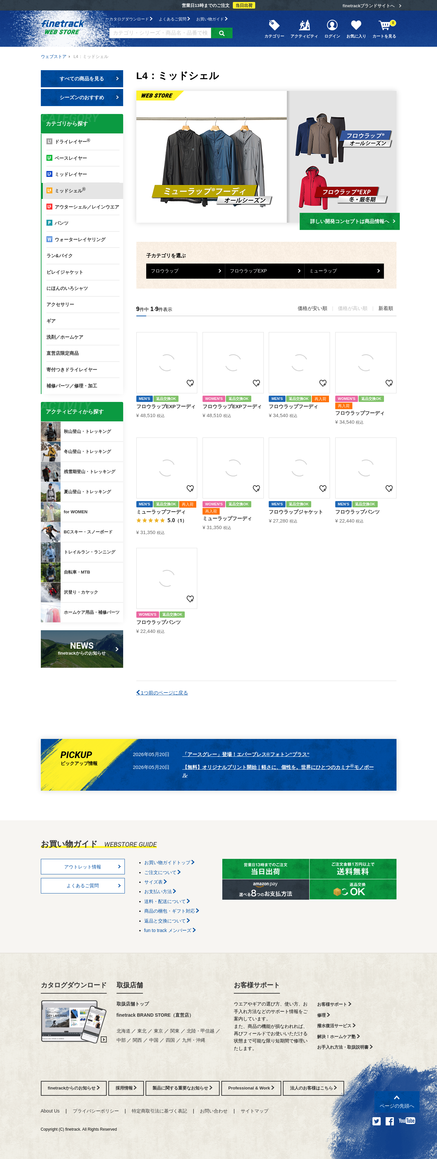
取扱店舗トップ (133, 1003)
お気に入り (356, 28)
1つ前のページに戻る (162, 692)
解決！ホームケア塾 (338, 1036)
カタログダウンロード (130, 19)
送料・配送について (167, 901)
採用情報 (126, 1088)
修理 (323, 1015)
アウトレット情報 (92, 866)
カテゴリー (274, 28)
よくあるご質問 (174, 19)
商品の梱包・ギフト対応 (172, 911)
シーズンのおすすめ (89, 97)
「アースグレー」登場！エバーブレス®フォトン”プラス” (246, 754)
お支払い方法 (160, 891)
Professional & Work (251, 1088)
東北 (142, 1030)
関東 (174, 1030)
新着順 (385, 308)
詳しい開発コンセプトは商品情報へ (353, 221)
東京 (158, 1030)
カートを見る (384, 28)
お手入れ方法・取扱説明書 (345, 1047)
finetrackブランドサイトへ (368, 5)
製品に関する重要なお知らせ (182, 1088)
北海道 (123, 1030)
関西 (137, 1040)
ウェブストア (54, 56)
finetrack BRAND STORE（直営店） (155, 1015)
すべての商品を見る (89, 78)
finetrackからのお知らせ (83, 648)
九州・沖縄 (193, 1040)
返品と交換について (167, 920)
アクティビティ (304, 28)
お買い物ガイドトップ (169, 862)
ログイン (332, 28)
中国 (153, 1040)
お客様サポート (257, 985)
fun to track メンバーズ (170, 930)
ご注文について (162, 872)
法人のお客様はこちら (313, 1088)
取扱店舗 (130, 985)
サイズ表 (155, 882)
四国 (170, 1040)
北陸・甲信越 (200, 1030)
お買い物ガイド (212, 19)
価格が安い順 (312, 308)
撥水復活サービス (336, 1025)
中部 (121, 1040)
